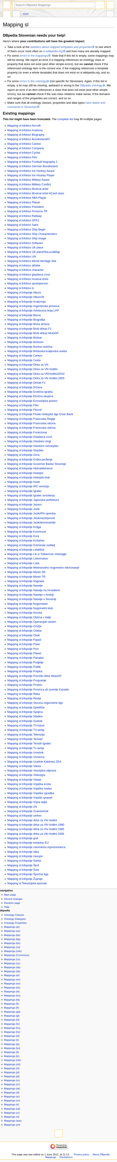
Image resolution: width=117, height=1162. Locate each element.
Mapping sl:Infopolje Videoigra (26, 775)
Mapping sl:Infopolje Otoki (23, 635)
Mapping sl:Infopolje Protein (24, 684)
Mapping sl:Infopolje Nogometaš (27, 603)
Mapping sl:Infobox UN (21, 256)
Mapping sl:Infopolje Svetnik (24, 721)
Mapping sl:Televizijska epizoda (27, 883)
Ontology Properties (15, 923)
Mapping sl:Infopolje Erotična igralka (30, 391)
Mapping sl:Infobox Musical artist (27, 188)
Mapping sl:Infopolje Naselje (25, 585)
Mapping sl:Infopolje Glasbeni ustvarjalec (33, 446)
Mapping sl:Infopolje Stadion (25, 716)
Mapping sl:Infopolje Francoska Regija (31, 418)
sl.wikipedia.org (53, 51)
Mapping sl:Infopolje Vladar (24, 779)
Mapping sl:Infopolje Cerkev (24, 355)
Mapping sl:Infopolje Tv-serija (25, 748)
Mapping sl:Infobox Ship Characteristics (32, 234)
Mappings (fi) (11, 1003)
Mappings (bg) (12, 939)
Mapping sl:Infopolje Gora (23, 454)
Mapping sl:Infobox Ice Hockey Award (30, 171)
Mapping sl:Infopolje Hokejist (25, 473)
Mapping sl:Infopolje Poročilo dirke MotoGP (34, 676)
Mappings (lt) (11, 1052)
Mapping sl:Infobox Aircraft (24, 125)
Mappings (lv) (11, 1056)
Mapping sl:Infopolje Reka (23, 694)
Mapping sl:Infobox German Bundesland (32, 166)
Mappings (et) (12, 991)
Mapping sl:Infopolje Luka (23, 563)
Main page (10, 894)
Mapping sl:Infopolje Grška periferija (29, 459)
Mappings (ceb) (13, 951)
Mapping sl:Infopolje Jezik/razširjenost (31, 518)
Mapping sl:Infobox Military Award (28, 179)
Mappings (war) (13, 1120)
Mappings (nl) (11, 1068)
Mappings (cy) (12, 963)
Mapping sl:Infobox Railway (24, 216)
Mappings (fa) (12, 999)
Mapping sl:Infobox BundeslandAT (28, 139)
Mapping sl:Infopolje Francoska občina (31, 427)
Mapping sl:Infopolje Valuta (24, 766)
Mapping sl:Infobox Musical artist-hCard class (35, 193)
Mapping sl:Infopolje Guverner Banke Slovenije (36, 464)
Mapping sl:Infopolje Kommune (26, 531)
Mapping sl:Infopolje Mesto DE (26, 572)
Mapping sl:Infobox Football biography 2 (32, 161)
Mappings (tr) (11, 1104)
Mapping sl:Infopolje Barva (24, 315)
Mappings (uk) (12, 1108)
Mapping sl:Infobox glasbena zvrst (28, 274)
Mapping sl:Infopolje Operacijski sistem (31, 621)
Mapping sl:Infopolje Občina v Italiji (29, 617)
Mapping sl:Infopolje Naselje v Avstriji (30, 594)
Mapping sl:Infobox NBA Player (26, 197)
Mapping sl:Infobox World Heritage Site (31, 261)
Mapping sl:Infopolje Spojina (25, 712)
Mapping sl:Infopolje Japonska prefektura (33, 500)
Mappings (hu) (12, 1028)
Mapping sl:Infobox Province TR (27, 211)
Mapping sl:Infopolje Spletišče (26, 707)
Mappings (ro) (12, 1084)
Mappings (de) (12, 971)
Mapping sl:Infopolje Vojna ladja (27, 802)
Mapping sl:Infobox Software (25, 243)
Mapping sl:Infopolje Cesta (24, 360)
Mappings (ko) (12, 1048)
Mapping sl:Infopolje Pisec (23, 644)
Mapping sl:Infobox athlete (23, 265)
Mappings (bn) (12, 943)
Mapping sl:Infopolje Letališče (25, 549)
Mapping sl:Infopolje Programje (26, 680)
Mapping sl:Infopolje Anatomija (26, 301)
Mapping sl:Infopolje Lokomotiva (27, 558)
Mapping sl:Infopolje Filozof (24, 409)
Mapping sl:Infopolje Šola (23, 869)
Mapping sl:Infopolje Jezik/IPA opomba (31, 513)
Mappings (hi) (11, 1019)
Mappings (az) (12, 931)
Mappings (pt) (12, 1076)
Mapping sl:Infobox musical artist (27, 279)
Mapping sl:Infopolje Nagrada (25, 581)
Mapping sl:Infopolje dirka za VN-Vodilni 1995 (35, 829)
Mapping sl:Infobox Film (22, 157)
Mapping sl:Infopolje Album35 (25, 297)
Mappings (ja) (11, 1044)
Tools (110, 14)
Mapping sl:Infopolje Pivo (23, 648)
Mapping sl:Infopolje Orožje (24, 626)
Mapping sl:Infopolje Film (22, 405)
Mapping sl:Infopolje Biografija (26, 319)
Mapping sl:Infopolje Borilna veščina (29, 346)
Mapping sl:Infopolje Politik (24, 666)
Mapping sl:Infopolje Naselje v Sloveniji (31, 599)
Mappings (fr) (11, 1007)
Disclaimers (66, 1157)
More (26, 13)
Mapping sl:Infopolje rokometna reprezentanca (36, 847)
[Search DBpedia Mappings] (54, 5)
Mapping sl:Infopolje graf (22, 838)
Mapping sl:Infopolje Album (24, 292)
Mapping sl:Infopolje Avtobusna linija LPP (33, 310)
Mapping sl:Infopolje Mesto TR (26, 576)
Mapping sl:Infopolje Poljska (24, 671)
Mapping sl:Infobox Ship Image (26, 238)
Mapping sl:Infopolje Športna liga (27, 874)
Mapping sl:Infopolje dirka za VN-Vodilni (32, 820)
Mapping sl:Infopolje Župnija (24, 878)
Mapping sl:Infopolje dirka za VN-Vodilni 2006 (35, 833)
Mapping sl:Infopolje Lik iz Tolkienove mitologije (37, 554)
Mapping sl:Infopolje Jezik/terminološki (31, 522)
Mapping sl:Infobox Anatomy (25, 130)
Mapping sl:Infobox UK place (25, 247)
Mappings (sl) (11, 1092)
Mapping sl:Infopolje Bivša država (28, 324)
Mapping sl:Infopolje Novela (24, 612)
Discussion (16, 14)
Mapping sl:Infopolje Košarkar (25, 540)
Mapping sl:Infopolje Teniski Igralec (29, 743)
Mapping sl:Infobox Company (25, 148)
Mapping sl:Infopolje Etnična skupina (30, 396)
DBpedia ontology (91, 85)
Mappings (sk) (12, 1088)
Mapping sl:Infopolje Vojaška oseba (29, 788)
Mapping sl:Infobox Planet (23, 202)
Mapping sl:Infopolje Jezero (24, 504)
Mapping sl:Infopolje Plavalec (25, 657)
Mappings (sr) (12, 1096)
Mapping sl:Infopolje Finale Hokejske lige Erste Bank (40, 414)
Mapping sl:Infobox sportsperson (27, 283)
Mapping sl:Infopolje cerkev (24, 815)
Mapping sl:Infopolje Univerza (25, 757)
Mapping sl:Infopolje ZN (22, 806)
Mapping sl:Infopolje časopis (25, 856)
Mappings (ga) (12, 1011)
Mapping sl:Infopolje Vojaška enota (29, 784)
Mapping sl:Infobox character (25, 270)
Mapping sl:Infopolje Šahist (24, 860)
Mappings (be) (12, 935)
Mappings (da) (12, 967)
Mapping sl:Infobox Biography (25, 134)
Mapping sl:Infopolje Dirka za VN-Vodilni (32, 369)
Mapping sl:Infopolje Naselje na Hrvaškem (33, 590)
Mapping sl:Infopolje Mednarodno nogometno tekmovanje (43, 567)
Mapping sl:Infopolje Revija (24, 698)
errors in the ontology (33, 81)
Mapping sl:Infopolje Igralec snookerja (31, 495)
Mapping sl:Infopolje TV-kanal (25, 725)
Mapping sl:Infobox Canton (24, 143)
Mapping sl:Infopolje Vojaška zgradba (30, 793)
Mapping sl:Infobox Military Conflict (29, 184)
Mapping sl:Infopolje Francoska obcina (31, 423)
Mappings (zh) (12, 1124)
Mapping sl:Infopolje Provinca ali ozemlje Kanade (38, 689)
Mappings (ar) (12, 927)
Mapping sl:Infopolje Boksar (24, 337)
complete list (65, 119)
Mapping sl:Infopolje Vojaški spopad (29, 797)
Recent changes (13, 899)
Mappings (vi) (11, 1116)
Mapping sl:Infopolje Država (24, 387)
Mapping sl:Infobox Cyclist (23, 152)
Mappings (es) (12, 987)
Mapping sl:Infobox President (25, 206)
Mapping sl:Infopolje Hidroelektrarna (29, 468)
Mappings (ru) (12, 1080)
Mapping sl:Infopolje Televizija (26, 734)
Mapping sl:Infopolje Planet (24, 653)
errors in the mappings (34, 55)
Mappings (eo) (12, 983)
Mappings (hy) (12, 1032)
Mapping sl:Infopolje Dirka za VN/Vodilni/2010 (36, 373)
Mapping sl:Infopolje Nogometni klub (30, 608)
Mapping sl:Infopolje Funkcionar (27, 432)
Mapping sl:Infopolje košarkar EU (28, 842)
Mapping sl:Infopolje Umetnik (25, 752)
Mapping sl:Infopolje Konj (23, 536)
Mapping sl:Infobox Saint (22, 224)
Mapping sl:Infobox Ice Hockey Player (30, 175)
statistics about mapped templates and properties (61, 47)
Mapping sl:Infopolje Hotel (23, 482)
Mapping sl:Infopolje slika (23, 851)
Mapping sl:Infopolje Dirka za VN (27, 364)
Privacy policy (81, 1154)
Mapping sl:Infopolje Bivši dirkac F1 (29, 328)
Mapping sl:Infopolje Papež (24, 639)
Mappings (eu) (12, 995)
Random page (12, 903)
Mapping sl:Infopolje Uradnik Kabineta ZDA (34, 761)
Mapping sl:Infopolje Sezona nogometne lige (35, 702)
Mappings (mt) (12, 1064)
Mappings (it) (11, 1040)
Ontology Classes (14, 915)
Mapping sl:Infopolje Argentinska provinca (33, 306)
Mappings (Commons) (16, 955)
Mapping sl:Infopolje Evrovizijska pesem (32, 401)
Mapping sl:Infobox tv (20, 288)
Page (7, 14)
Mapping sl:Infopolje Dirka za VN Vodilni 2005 (36, 378)
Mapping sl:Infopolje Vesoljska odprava (31, 770)
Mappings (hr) (12, 1024)
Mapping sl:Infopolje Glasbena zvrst (29, 436)
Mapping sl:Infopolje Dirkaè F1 (26, 382)
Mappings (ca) (12, 947)
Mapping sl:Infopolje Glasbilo (25, 450)
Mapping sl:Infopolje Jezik (23, 509)
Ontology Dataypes (15, 919)
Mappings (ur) (12, 1112)
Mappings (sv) (12, 1100)
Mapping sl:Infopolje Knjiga (24, 527)
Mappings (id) (11, 1036)
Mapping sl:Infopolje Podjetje (25, 662)
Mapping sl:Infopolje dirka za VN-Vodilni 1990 (35, 824)
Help (6, 907)
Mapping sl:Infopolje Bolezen (25, 342)
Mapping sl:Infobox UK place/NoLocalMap (33, 252)
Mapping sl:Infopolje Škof (23, 865)
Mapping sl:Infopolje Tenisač (25, 739)
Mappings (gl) (11, 1015)
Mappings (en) (12, 979)
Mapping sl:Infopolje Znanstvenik (27, 811)
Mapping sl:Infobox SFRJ (23, 220)
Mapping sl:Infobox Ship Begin (26, 229)
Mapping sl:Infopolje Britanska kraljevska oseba (37, 351)
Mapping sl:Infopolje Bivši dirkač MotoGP (33, 333)
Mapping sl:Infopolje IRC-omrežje (28, 486)
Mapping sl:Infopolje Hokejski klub (28, 477)
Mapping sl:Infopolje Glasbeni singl (29, 441)
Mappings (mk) (12, 1060)
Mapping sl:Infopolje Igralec (24, 491)
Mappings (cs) (12, 959)
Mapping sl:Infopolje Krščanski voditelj (31, 545)
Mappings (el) (11, 975)
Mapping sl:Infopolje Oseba (24, 630)
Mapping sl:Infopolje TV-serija (25, 730)
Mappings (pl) (11, 1072)
